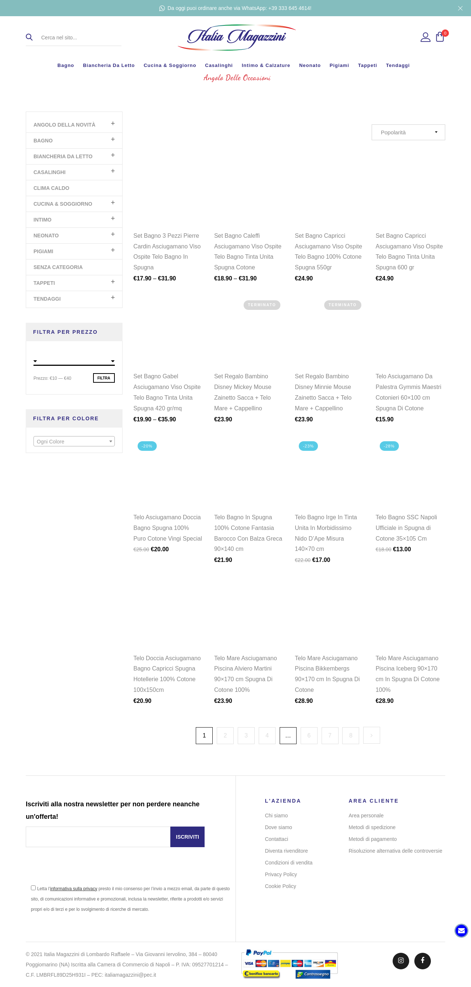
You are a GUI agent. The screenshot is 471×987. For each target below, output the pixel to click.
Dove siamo (278, 827)
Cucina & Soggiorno (170, 65)
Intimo (42, 220)
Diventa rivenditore (286, 851)
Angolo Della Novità (64, 125)
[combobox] (74, 441)
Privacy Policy (281, 874)
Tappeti (367, 65)
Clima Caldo (51, 188)
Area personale (366, 815)
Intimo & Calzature (266, 65)
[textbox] (74, 441)
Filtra (104, 378)
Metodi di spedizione (372, 827)
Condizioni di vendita (288, 863)
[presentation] (82, 869)
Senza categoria (58, 267)
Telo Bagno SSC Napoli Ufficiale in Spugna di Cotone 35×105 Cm (406, 532)
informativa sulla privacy (73, 888)
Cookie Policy (280, 886)
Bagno (65, 65)
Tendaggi (398, 65)
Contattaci (276, 839)
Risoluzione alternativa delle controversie (395, 851)
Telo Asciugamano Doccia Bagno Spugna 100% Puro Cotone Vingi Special (168, 532)
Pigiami (339, 65)
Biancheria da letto (109, 65)
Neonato (310, 65)
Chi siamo (276, 815)
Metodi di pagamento (373, 839)
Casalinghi (219, 65)
